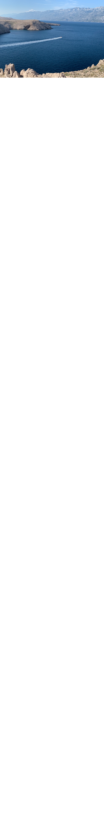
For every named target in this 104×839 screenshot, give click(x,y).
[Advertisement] (52, 521)
